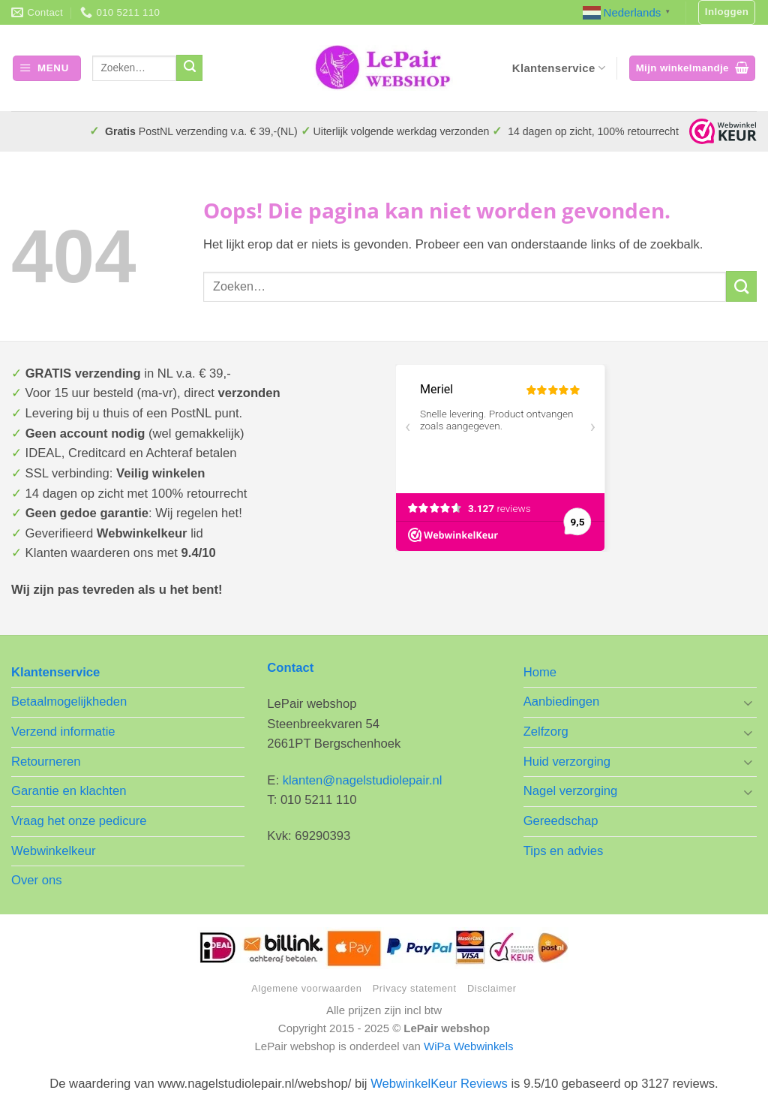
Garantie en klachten (68, 791)
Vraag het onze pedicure (79, 821)
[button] (727, 12)
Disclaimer (492, 988)
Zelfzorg (546, 731)
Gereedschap (561, 821)
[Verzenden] (189, 68)
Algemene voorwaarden (306, 988)
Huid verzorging (567, 761)
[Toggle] (748, 702)
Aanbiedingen (562, 701)
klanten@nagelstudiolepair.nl (362, 780)
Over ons (36, 880)
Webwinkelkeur (53, 851)
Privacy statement (415, 988)
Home (540, 672)
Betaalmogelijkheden (69, 701)
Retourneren (45, 761)
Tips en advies (564, 851)
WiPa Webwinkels (469, 1046)
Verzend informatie (63, 731)
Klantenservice (558, 68)
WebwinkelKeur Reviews (439, 1083)
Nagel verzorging (571, 791)
